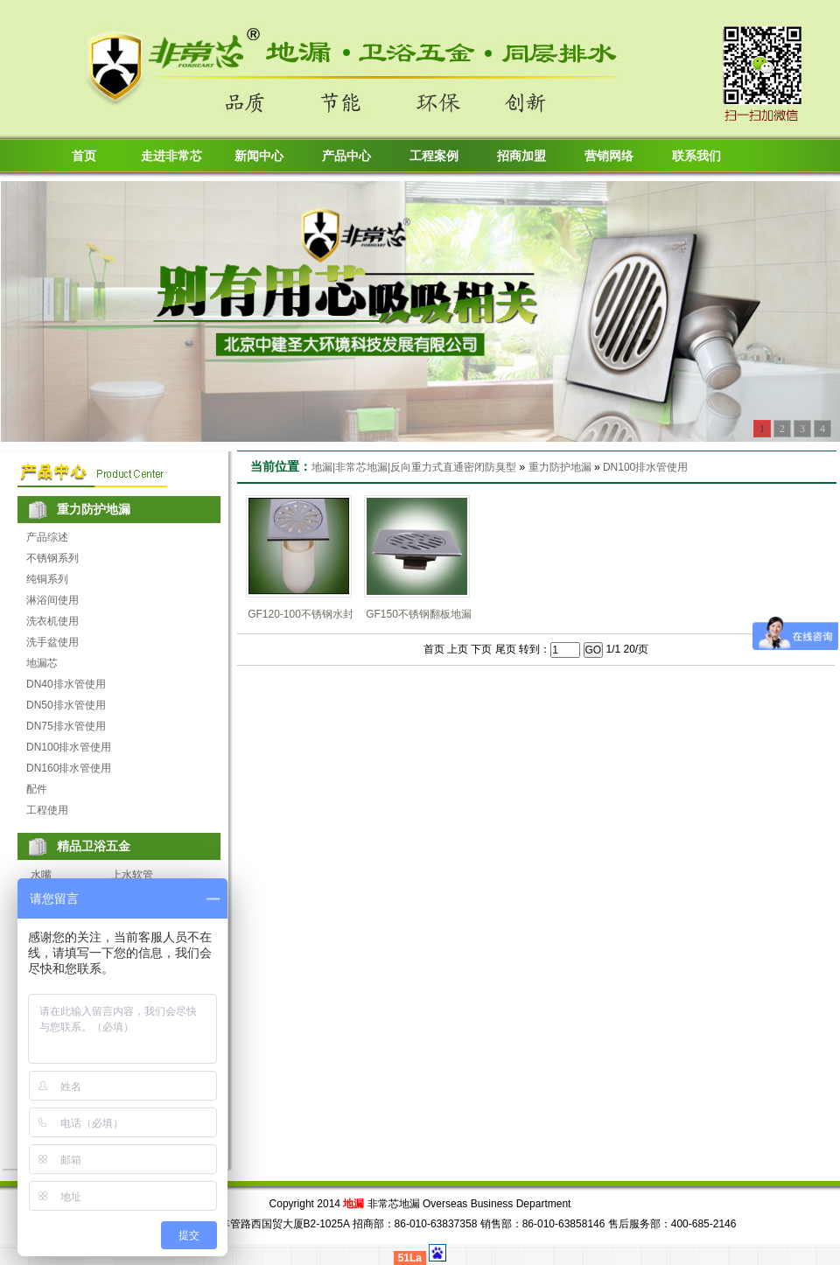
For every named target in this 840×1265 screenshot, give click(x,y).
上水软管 (132, 875)
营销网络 (609, 156)
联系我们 (696, 156)
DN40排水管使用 (66, 684)
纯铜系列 (47, 579)
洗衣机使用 (52, 621)
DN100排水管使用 (68, 747)
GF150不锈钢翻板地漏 (419, 614)
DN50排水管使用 (66, 705)
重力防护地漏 (560, 467)
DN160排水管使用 (68, 768)
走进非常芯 (171, 156)
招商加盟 (521, 156)
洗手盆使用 (52, 642)
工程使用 (47, 810)
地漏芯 (42, 663)
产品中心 (346, 156)
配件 (36, 789)
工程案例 (434, 156)
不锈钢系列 (52, 558)
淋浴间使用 (52, 600)
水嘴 (41, 875)
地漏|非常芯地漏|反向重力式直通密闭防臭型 (414, 467)
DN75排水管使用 (66, 726)
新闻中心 (259, 156)
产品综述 (47, 537)
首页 (84, 156)
